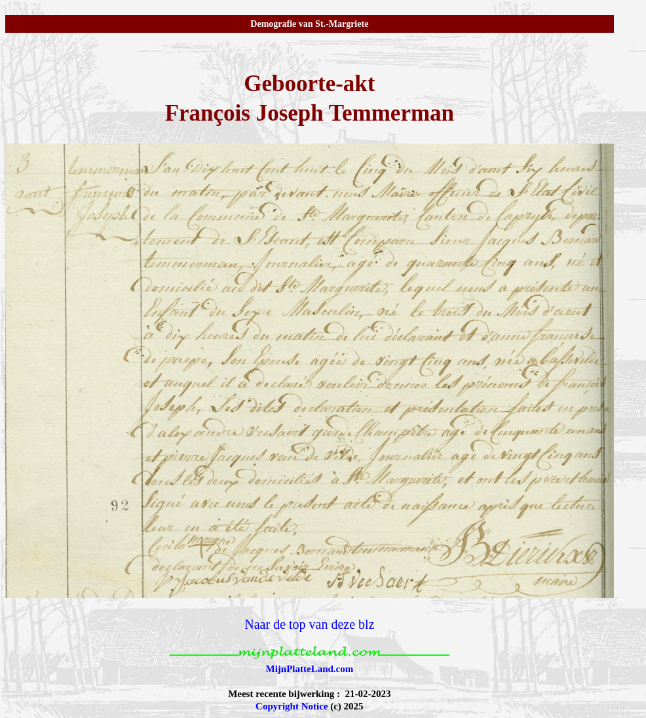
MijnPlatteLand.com (309, 669)
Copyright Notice (292, 706)
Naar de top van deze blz (309, 624)
